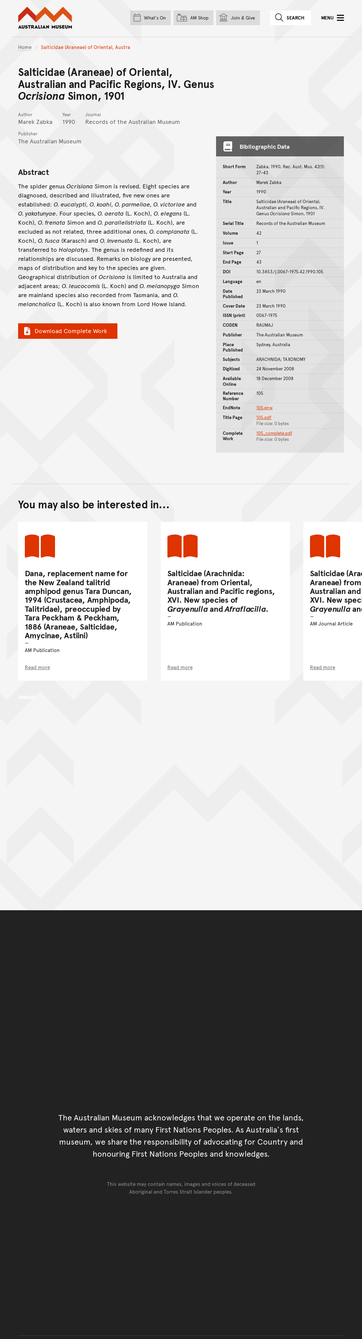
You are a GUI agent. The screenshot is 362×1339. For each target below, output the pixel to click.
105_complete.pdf (274, 433)
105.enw (264, 408)
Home (25, 46)
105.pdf (263, 417)
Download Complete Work (64, 330)
